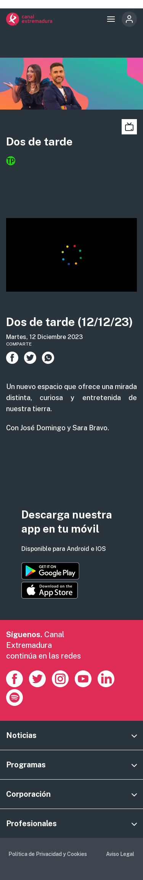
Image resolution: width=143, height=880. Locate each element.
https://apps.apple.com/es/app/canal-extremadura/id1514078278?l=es (49, 590)
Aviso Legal (120, 854)
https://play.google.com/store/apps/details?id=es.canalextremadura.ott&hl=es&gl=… (50, 571)
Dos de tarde (39, 141)
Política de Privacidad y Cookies (47, 854)
